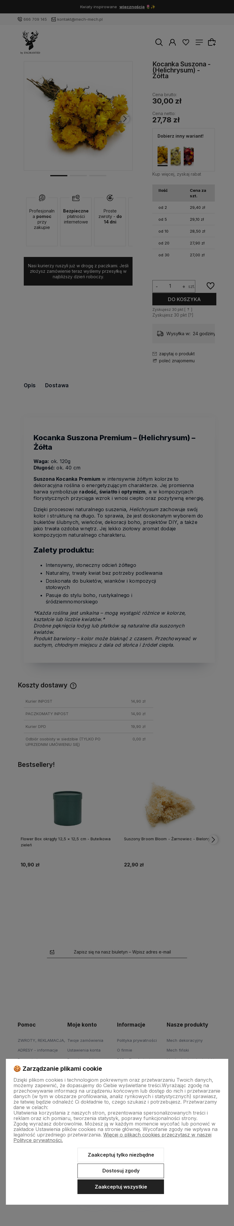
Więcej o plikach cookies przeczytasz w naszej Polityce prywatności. (112, 1137)
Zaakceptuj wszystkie (121, 1187)
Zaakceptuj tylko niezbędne (121, 1155)
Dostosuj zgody (121, 1171)
